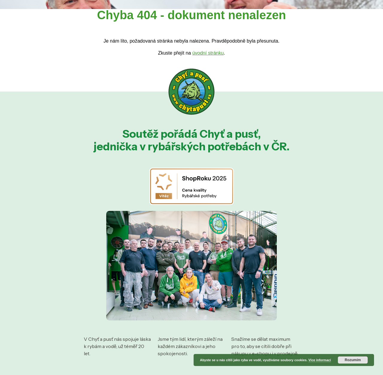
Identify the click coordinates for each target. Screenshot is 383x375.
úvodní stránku (208, 53)
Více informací (319, 360)
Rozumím (353, 360)
